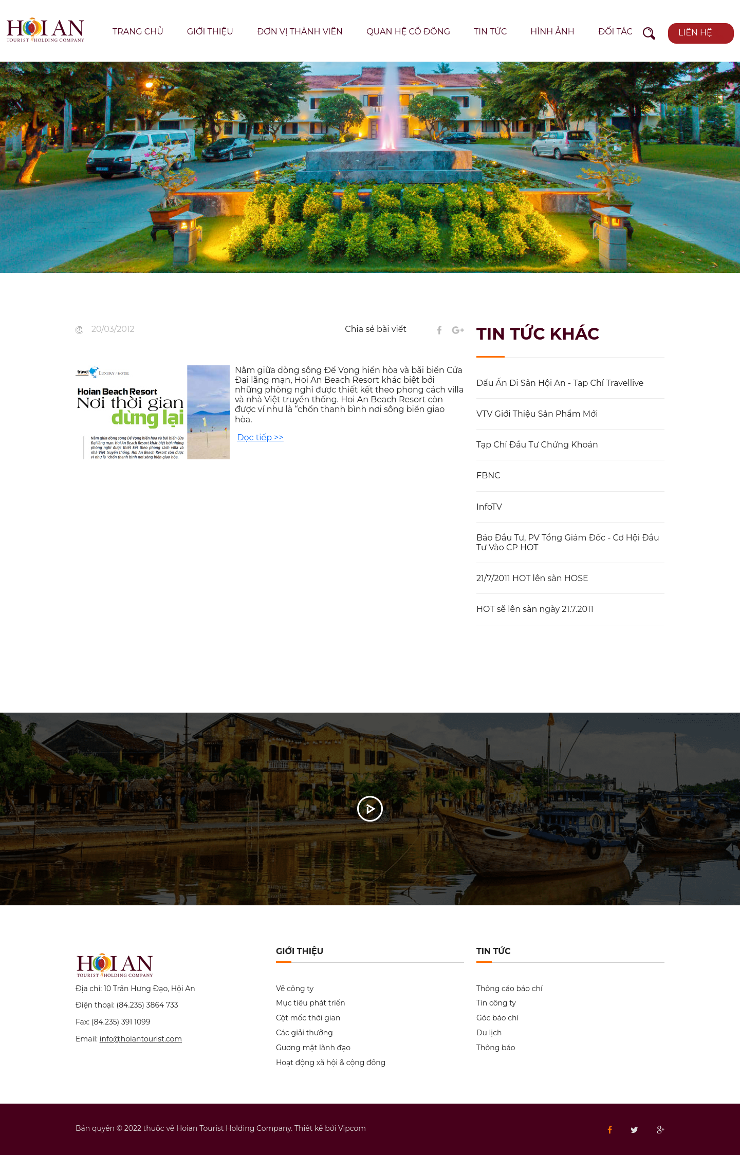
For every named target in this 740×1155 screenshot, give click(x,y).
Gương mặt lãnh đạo (313, 1048)
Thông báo (495, 1048)
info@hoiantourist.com (141, 1039)
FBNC (488, 475)
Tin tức (490, 31)
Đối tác (615, 31)
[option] (370, 167)
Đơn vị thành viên (300, 31)
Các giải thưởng (304, 1033)
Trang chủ (138, 31)
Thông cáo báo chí (509, 988)
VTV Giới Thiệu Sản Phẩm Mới (537, 414)
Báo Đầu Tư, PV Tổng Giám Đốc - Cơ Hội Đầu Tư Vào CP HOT (567, 542)
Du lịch (489, 1033)
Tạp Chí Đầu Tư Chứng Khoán (537, 445)
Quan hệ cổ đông (408, 31)
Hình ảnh (552, 31)
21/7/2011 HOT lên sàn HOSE (532, 578)
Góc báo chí (497, 1018)
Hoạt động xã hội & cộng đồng (330, 1062)
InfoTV (489, 507)
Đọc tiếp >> (260, 437)
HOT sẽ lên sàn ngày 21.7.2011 (535, 609)
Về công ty (294, 988)
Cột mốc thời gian (308, 1018)
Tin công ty (496, 1003)
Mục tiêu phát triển (310, 1003)
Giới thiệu (210, 31)
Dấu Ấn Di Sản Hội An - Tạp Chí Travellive (559, 383)
